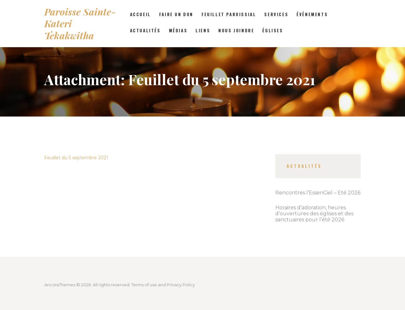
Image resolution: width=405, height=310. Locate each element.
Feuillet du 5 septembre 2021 (76, 158)
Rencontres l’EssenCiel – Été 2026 (317, 193)
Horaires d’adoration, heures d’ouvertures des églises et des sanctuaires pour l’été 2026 (314, 214)
